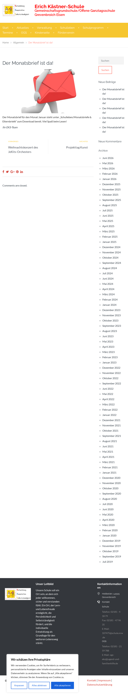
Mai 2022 (107, 393)
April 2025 (108, 226)
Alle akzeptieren (62, 685)
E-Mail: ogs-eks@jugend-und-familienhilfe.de (111, 659)
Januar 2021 (109, 472)
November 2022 (111, 372)
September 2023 (111, 325)
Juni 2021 (107, 446)
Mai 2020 (107, 514)
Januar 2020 (109, 535)
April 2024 (108, 289)
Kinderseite (42, 32)
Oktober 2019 (110, 551)
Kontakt (91, 680)
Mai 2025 (107, 220)
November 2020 (111, 483)
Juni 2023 (107, 336)
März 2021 (108, 462)
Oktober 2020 (110, 488)
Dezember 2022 (111, 367)
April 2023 (108, 346)
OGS (24, 32)
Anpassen (19, 685)
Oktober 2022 (110, 378)
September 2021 (111, 435)
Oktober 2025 (110, 194)
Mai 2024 (107, 283)
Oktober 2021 (110, 430)
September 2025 (111, 199)
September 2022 (111, 383)
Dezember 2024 (111, 247)
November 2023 (111, 315)
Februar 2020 (110, 530)
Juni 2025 (107, 215)
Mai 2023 (107, 341)
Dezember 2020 (111, 477)
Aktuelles (23, 27)
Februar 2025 (110, 236)
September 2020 (111, 493)
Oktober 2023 (110, 320)
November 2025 (111, 189)
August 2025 (109, 205)
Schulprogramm (93, 27)
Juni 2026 (107, 157)
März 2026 (108, 168)
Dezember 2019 (111, 540)
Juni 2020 (107, 509)
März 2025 (108, 231)
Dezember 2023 (111, 309)
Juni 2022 (107, 388)
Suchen (105, 69)
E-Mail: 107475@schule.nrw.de (112, 633)
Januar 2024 (109, 304)
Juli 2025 (107, 210)
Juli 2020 (107, 503)
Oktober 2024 (110, 257)
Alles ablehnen (39, 685)
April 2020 (108, 519)
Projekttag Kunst (77, 147)
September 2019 (111, 556)
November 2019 (111, 545)
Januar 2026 (109, 178)
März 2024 (108, 294)
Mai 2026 (107, 163)
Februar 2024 (110, 299)
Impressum (104, 680)
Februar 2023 (110, 357)
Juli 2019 (107, 561)
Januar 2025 (109, 241)
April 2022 (108, 399)
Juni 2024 (107, 278)
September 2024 (111, 262)
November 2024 (111, 252)
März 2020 (108, 524)
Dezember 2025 (111, 184)
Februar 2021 (110, 467)
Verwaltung (44, 27)
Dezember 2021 (111, 420)
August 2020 (109, 498)
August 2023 (109, 330)
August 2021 (109, 441)
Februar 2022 (110, 409)
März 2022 (108, 404)
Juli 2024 (107, 273)
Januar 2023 (109, 362)
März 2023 (108, 351)
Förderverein (66, 32)
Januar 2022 (109, 414)
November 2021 (111, 425)
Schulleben (67, 27)
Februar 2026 (110, 173)
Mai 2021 (107, 451)
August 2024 (109, 268)
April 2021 (108, 456)
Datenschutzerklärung (99, 684)
